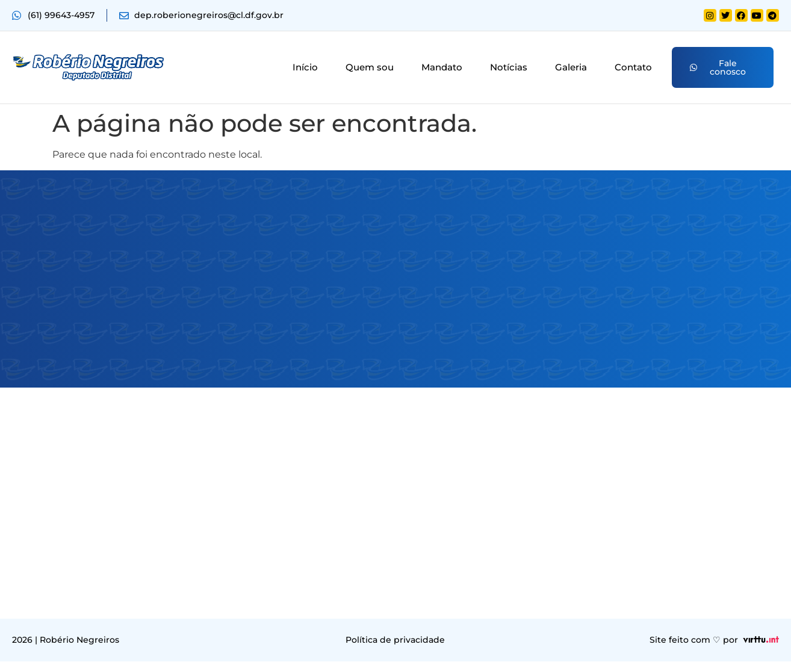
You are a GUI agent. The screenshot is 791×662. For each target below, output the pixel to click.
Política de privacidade (395, 641)
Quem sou (370, 67)
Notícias (508, 67)
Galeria (571, 67)
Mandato (441, 67)
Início (305, 67)
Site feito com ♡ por (694, 641)
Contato (633, 67)
